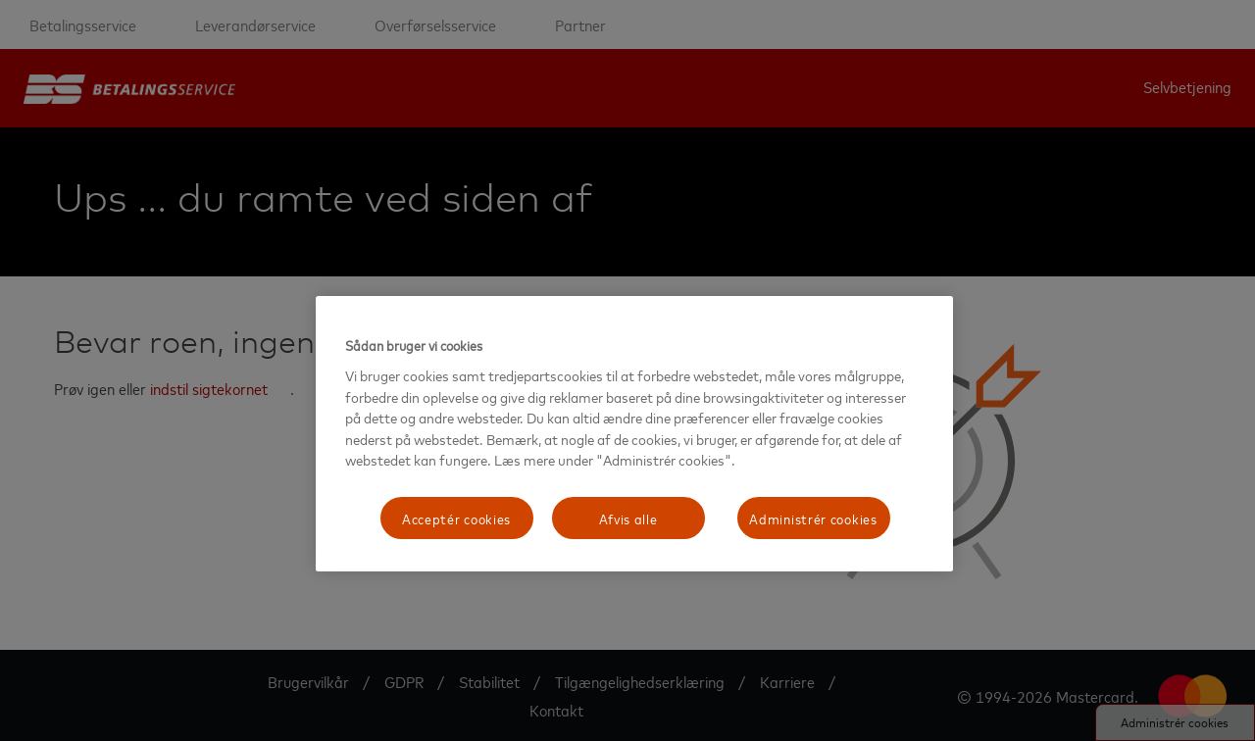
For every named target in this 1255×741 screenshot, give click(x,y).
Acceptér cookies (456, 518)
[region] (634, 433)
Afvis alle (628, 518)
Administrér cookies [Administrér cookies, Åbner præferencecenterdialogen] (813, 518)
